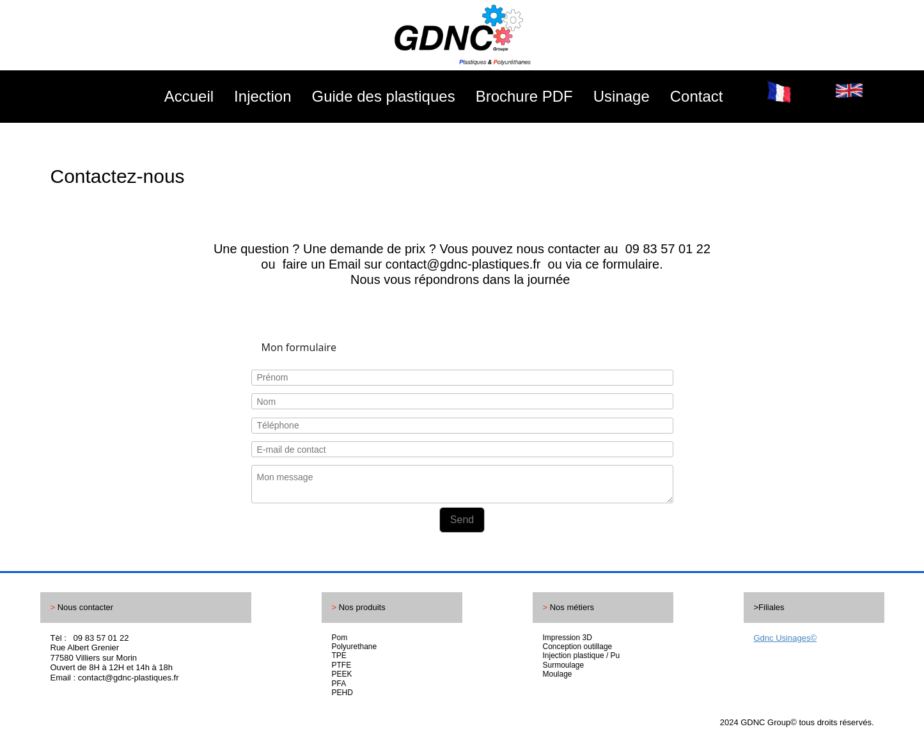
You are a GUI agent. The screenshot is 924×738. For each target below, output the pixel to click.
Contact (696, 96)
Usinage (621, 96)
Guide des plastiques (383, 96)
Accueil (189, 96)
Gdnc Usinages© (785, 638)
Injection (262, 96)
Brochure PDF (524, 96)
